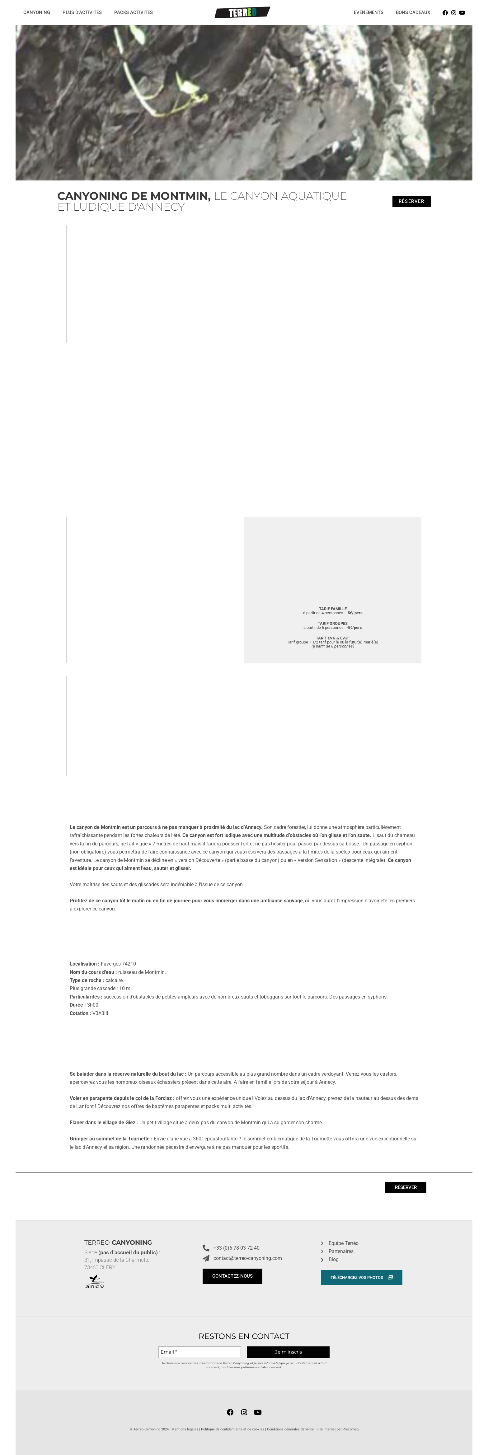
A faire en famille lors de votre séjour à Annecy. (285, 1082)
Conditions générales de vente (290, 1429)
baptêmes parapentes (175, 1106)
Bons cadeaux (413, 12)
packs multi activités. (229, 1106)
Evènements (368, 12)
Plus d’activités (82, 12)
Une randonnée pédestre (157, 1147)
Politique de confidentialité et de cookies (232, 1429)
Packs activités (133, 12)
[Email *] (199, 1352)
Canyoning (36, 12)
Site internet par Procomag (338, 1429)
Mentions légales (184, 1429)
